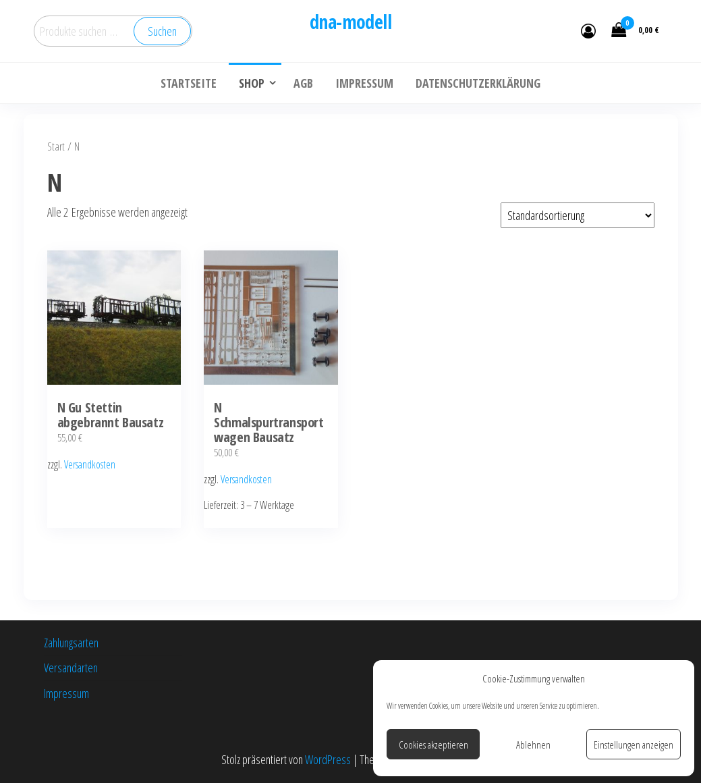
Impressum (66, 693)
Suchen (162, 31)
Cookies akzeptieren (433, 744)
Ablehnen (533, 744)
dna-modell (350, 21)
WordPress (328, 759)
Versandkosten (89, 464)
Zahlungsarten (71, 642)
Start (56, 146)
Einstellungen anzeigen (633, 744)
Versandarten (71, 667)
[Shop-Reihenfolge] (577, 215)
